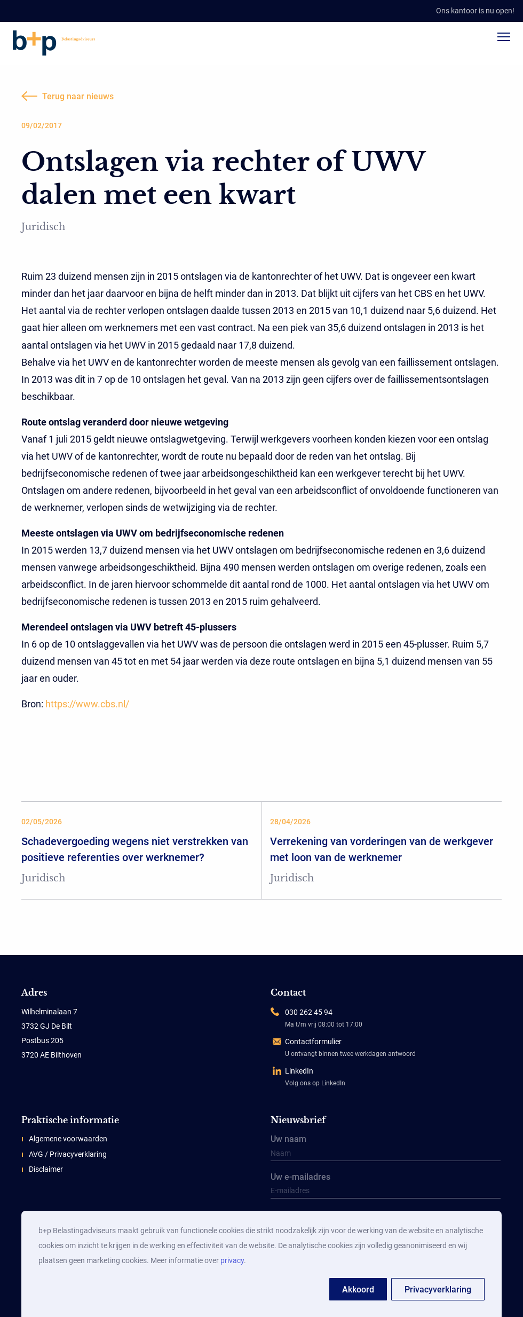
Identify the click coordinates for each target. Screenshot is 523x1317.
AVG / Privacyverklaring (68, 1154)
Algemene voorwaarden (68, 1138)
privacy (232, 1260)
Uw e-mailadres (386, 1186)
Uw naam (386, 1148)
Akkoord (358, 1289)
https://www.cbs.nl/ (87, 703)
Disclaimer (46, 1169)
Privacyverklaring (438, 1289)
